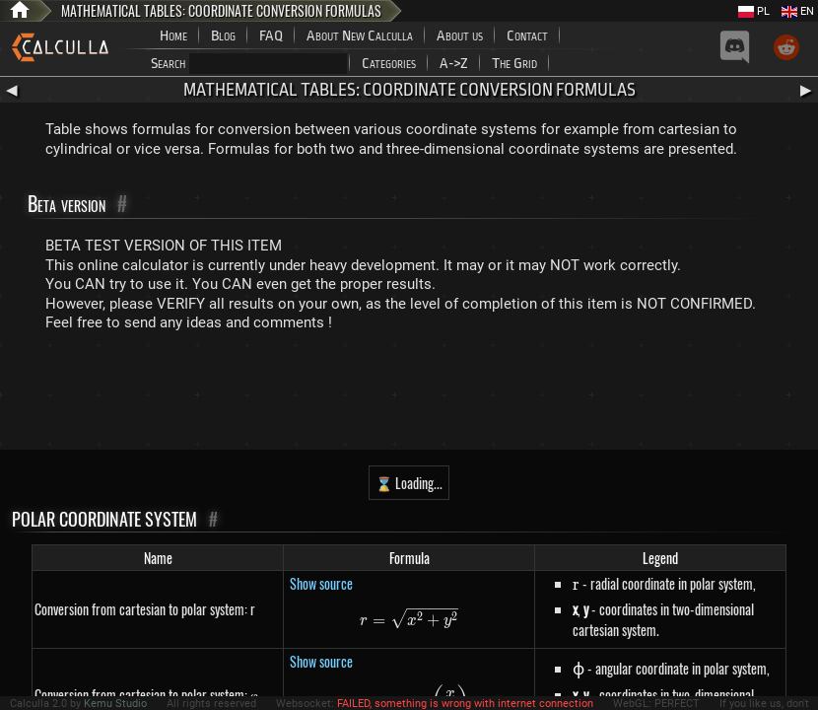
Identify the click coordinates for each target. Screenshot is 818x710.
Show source (321, 583)
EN (798, 11)
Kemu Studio (115, 703)
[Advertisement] (409, 395)
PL (754, 11)
